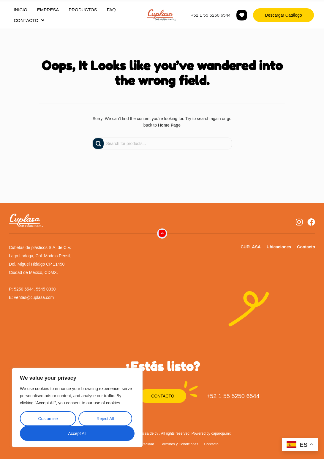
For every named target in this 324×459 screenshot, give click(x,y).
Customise (48, 418)
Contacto (306, 247)
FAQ (111, 9)
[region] (77, 407)
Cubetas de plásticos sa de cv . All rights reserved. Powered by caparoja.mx (171, 433)
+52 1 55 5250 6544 (210, 15)
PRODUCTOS (83, 9)
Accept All (77, 433)
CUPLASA (251, 247)
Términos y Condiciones (179, 444)
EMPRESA (48, 9)
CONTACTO (29, 20)
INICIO (20, 9)
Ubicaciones (279, 247)
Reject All (105, 418)
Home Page (169, 125)
